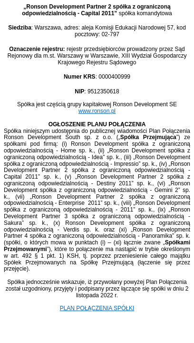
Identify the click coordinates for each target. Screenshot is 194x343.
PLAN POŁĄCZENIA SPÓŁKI (97, 308)
